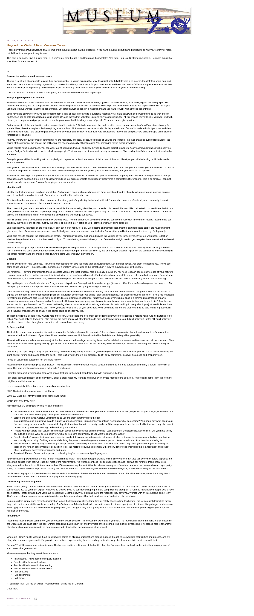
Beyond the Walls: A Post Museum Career (37, 45)
